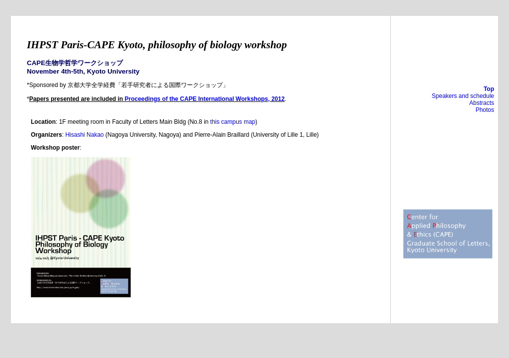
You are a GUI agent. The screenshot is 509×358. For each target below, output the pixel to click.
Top (489, 89)
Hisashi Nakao (84, 134)
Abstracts (481, 102)
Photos (485, 109)
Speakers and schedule (463, 95)
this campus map (232, 121)
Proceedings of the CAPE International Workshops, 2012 (205, 98)
